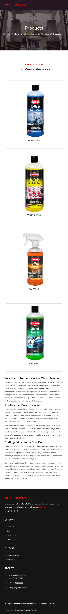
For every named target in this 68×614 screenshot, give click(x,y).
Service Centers (13, 555)
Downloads (11, 559)
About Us (10, 527)
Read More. (42, 507)
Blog (8, 531)
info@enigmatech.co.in (18, 588)
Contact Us (11, 540)
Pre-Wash (34, 289)
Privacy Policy (12, 535)
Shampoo (34, 363)
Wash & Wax (34, 214)
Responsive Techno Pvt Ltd (26, 610)
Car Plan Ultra (43, 34)
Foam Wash (34, 140)
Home (5, 34)
